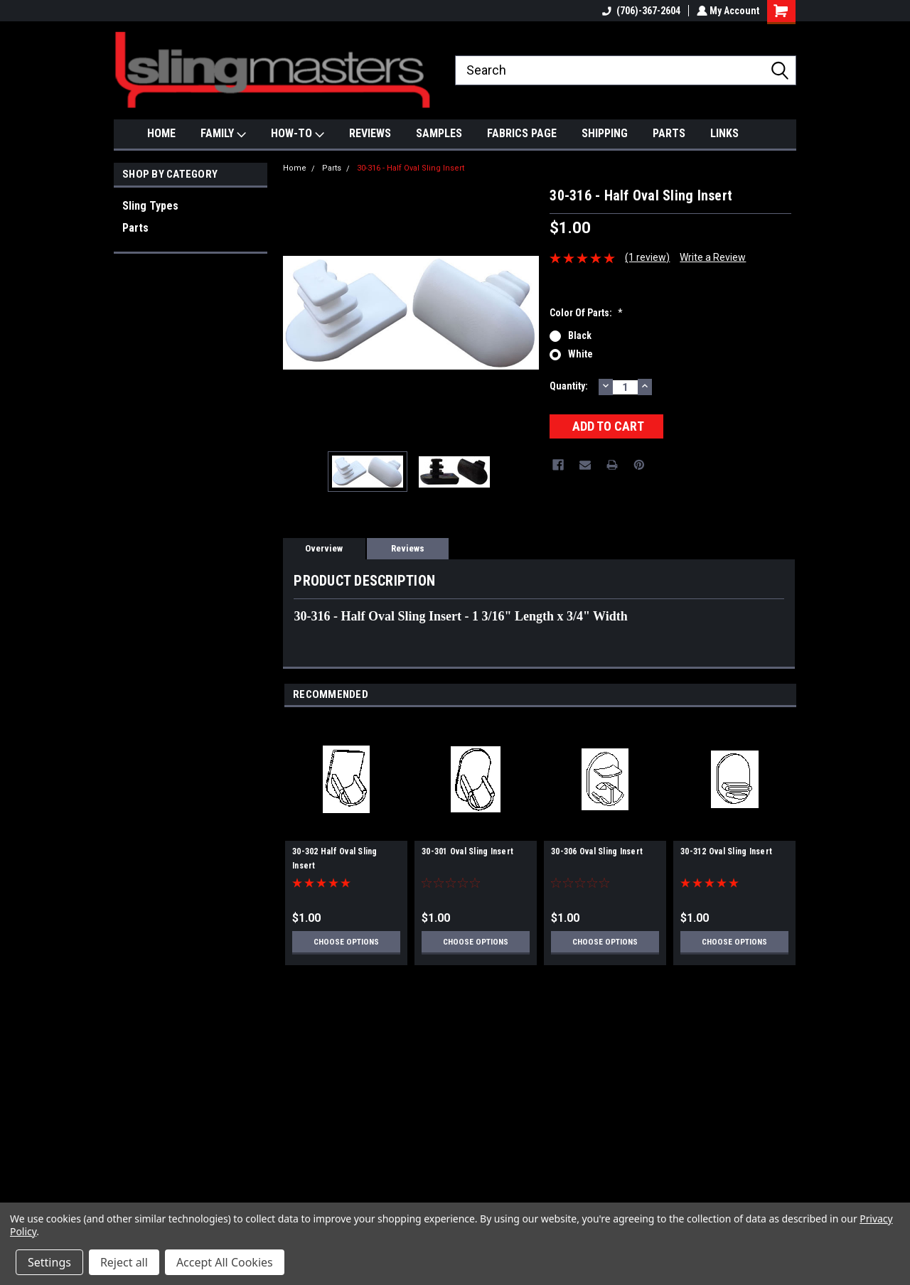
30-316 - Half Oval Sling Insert (410, 168)
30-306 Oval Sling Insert (597, 851)
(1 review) (647, 257)
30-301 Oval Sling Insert (467, 851)
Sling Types (150, 206)
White (580, 354)
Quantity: (569, 386)
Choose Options (346, 941)
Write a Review (713, 257)
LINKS (724, 133)
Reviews (407, 548)
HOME (161, 133)
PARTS (669, 133)
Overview (324, 548)
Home (294, 168)
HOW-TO (297, 134)
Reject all (124, 1262)
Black (580, 335)
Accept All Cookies (224, 1262)
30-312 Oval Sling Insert (726, 851)
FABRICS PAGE (522, 133)
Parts (135, 228)
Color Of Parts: (586, 312)
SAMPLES (439, 133)
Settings (49, 1262)
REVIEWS (370, 133)
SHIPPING (605, 133)
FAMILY (223, 134)
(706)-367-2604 (640, 10)
